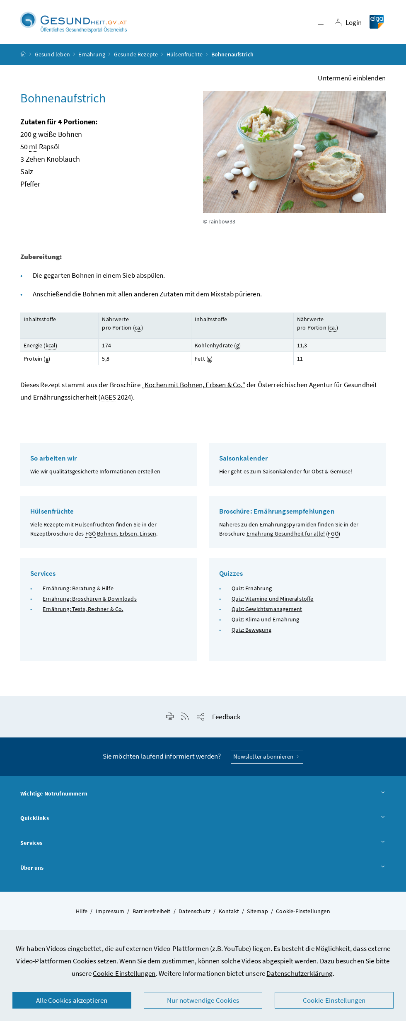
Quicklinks (203, 819)
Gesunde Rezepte (136, 55)
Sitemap (257, 912)
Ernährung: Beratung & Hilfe (78, 589)
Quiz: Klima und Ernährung (265, 620)
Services (203, 844)
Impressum (110, 912)
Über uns (203, 869)
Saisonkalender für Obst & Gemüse (307, 472)
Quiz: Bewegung (251, 631)
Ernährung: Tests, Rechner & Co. (83, 610)
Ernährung (91, 55)
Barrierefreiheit (152, 912)
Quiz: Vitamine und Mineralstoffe (273, 600)
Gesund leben (52, 55)
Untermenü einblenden (352, 79)
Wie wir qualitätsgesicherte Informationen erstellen (95, 472)
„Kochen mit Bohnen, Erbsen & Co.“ (193, 385)
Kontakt (229, 912)
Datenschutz (194, 912)
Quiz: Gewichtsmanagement (267, 610)
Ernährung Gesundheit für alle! (286, 534)
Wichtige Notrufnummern (203, 795)
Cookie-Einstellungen (124, 973)
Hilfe (81, 912)
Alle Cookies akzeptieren (71, 1000)
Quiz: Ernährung (252, 589)
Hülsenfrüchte (185, 55)
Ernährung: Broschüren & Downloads (90, 600)
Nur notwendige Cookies (203, 1000)
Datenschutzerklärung (299, 973)
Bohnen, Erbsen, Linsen (126, 534)
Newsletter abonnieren (267, 758)
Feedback (226, 718)
